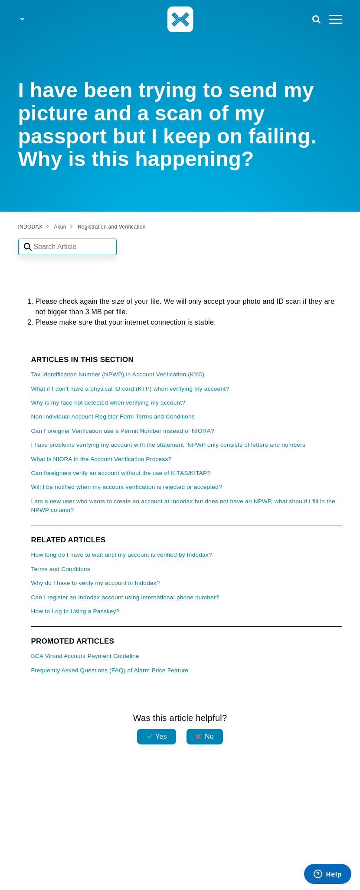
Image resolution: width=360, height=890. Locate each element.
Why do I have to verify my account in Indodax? (95, 583)
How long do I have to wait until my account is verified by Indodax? (121, 554)
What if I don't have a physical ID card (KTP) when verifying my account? (130, 388)
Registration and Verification (112, 227)
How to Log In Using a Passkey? (75, 611)
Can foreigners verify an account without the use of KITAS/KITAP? (121, 473)
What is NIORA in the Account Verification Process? (101, 459)
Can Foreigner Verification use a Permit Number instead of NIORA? (123, 431)
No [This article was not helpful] (209, 736)
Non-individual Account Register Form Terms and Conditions (113, 416)
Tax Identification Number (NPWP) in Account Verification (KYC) (118, 374)
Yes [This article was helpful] (161, 736)
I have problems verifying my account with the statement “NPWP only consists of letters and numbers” (169, 445)
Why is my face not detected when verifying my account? (108, 402)
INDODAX (30, 227)
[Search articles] (67, 247)
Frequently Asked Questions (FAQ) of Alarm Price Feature (110, 670)
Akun (60, 227)
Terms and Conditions (60, 569)
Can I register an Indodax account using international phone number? (125, 597)
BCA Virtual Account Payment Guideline (85, 656)
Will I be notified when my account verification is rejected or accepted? (126, 487)
